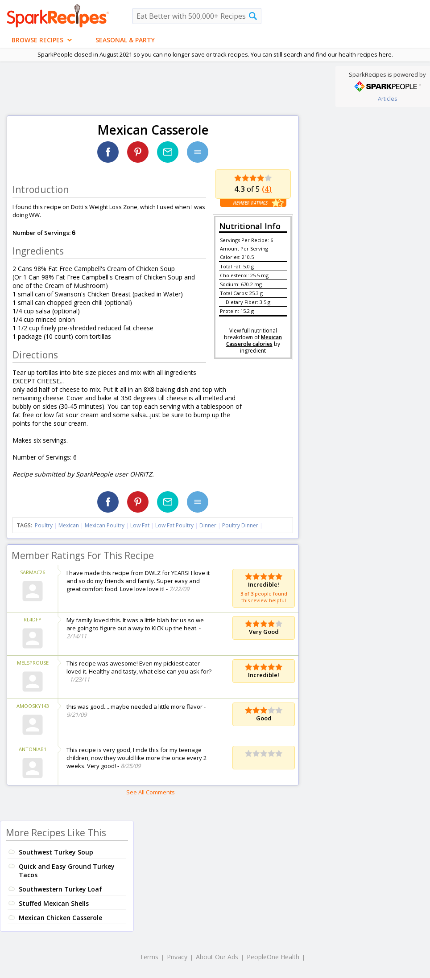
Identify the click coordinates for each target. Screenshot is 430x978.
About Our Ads (217, 957)
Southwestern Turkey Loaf (60, 889)
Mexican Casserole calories (254, 340)
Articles (387, 99)
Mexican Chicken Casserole (60, 917)
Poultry (44, 525)
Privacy (177, 957)
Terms (149, 957)
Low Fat (139, 525)
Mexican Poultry (104, 525)
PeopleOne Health (273, 957)
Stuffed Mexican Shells (54, 903)
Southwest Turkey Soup (56, 852)
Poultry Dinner (240, 525)
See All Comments (150, 792)
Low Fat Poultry (174, 525)
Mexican (68, 525)
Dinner (207, 525)
